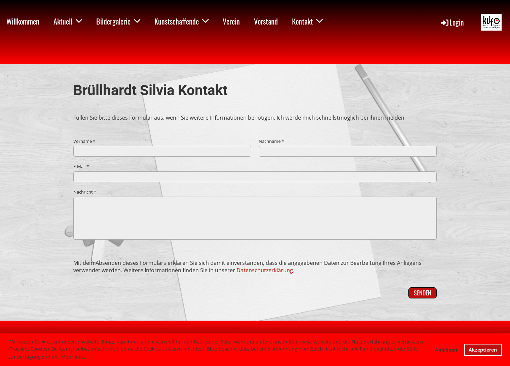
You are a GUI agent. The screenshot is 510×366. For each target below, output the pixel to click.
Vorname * (162, 147)
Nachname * (348, 147)
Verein (231, 21)
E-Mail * (255, 172)
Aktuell (67, 21)
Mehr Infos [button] (73, 357)
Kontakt (307, 21)
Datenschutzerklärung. (265, 270)
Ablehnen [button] (446, 350)
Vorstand (266, 21)
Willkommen (22, 21)
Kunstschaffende (181, 21)
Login (452, 22)
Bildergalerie (118, 21)
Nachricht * (255, 214)
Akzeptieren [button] (483, 350)
